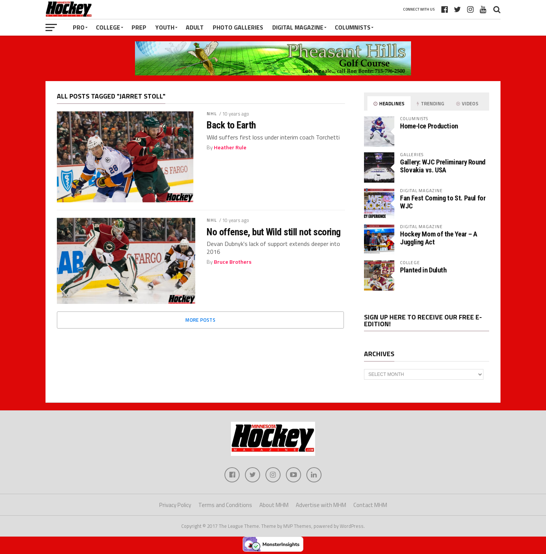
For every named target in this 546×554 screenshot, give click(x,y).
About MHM (274, 505)
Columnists (352, 27)
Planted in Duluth (423, 270)
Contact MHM (370, 505)
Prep (139, 27)
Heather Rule (230, 147)
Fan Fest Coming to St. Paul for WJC (443, 202)
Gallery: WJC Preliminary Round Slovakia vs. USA (442, 166)
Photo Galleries (238, 27)
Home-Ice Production (429, 126)
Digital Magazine (297, 27)
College (108, 27)
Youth (164, 27)
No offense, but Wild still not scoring (274, 232)
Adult (195, 27)
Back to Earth (231, 125)
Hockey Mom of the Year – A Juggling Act (438, 238)
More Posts (200, 320)
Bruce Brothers (232, 262)
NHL (212, 113)
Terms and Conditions (225, 505)
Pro (79, 27)
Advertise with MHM (321, 505)
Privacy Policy (175, 505)
